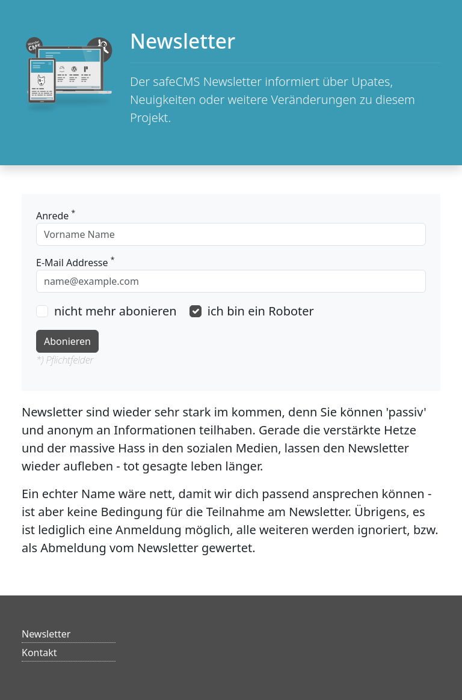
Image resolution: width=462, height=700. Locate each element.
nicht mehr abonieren (115, 311)
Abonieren (67, 341)
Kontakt (39, 652)
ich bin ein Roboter (261, 311)
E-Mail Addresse (75, 262)
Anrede (55, 215)
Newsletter (46, 634)
